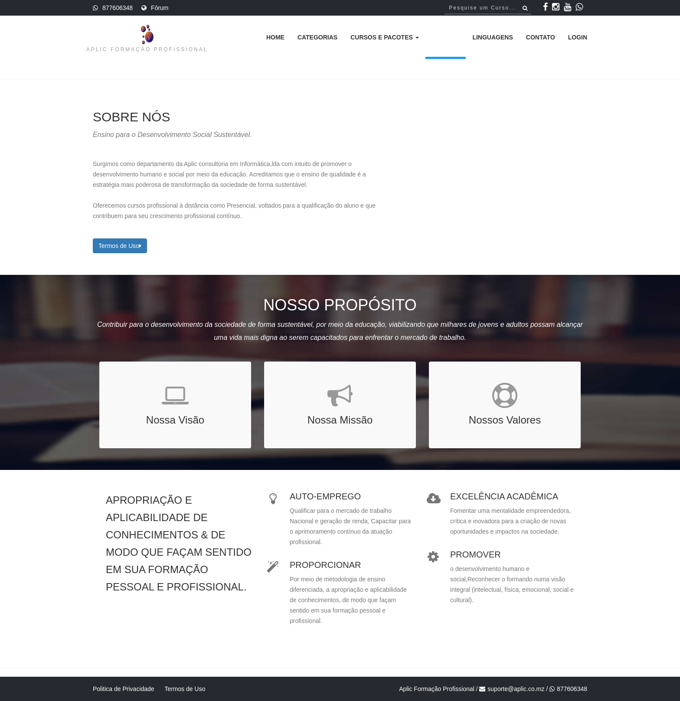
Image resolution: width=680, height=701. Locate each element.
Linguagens (492, 37)
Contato (540, 37)
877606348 (117, 7)
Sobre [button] (446, 37)
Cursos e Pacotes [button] (384, 37)
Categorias (317, 37)
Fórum (159, 7)
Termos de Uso (119, 245)
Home (275, 37)
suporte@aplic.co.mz (515, 688)
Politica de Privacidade (123, 688)
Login (577, 37)
